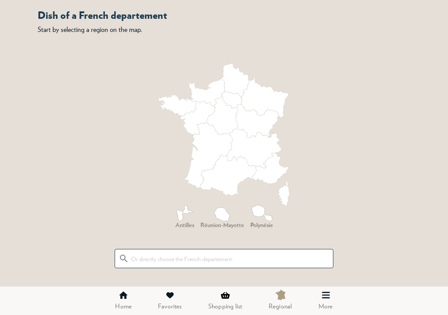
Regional (280, 300)
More (325, 300)
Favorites (170, 300)
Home (123, 300)
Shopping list (225, 300)
